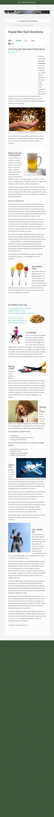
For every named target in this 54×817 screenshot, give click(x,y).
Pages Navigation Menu (27, 2)
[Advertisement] (19, 74)
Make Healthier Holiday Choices (16, 322)
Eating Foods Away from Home (16, 311)
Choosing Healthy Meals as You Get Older (19, 308)
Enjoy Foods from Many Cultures (17, 320)
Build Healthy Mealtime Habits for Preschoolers (21, 313)
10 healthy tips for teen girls (15, 318)
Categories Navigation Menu (26, 21)
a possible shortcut (13, 618)
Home (9, 25)
